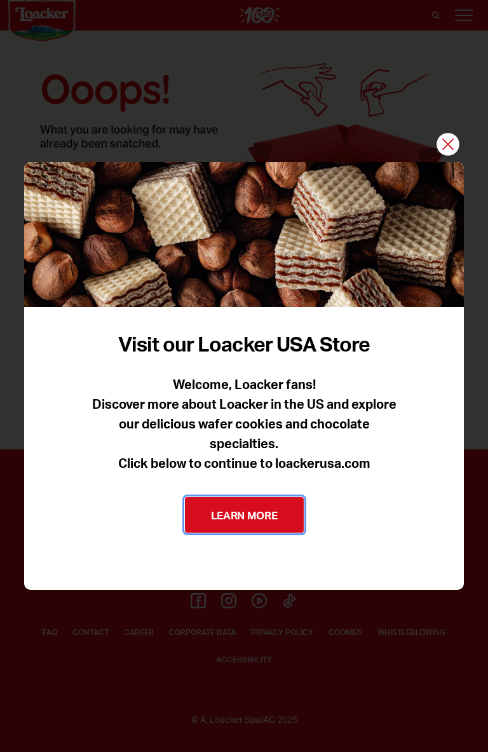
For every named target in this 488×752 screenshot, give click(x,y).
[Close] (448, 145)
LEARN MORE (244, 515)
